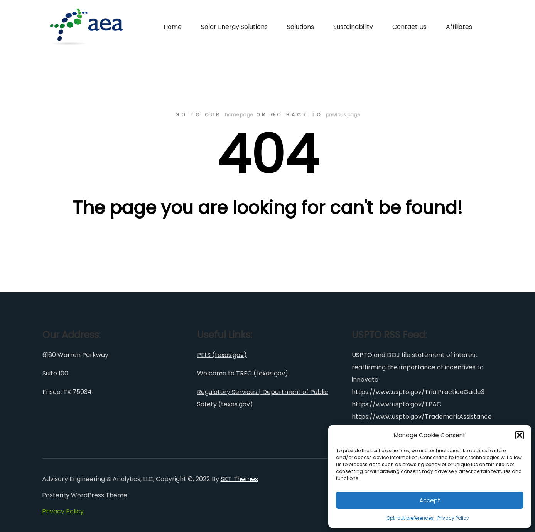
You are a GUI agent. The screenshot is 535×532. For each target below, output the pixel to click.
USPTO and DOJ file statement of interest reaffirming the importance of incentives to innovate (418, 367)
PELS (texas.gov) (222, 354)
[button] (519, 435)
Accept (429, 500)
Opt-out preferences (410, 518)
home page (239, 114)
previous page (343, 114)
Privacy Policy (453, 518)
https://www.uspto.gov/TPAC (396, 404)
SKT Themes (239, 479)
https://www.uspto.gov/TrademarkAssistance (422, 416)
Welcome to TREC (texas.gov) (242, 373)
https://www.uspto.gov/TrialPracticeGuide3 (418, 391)
